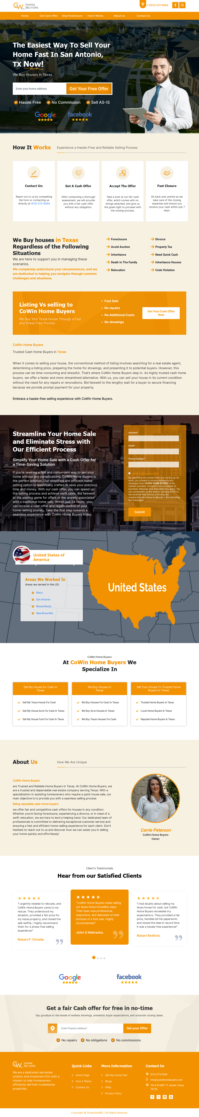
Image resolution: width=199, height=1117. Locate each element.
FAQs (108, 1087)
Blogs (108, 1081)
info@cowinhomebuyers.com (166, 1079)
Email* (155, 449)
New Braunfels (44, 613)
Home (24, 15)
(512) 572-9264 (40, 203)
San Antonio (43, 599)
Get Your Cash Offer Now (161, 313)
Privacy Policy (113, 1093)
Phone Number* (155, 462)
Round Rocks (43, 606)
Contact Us (143, 15)
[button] (93, 957)
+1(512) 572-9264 (157, 5)
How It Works (84, 1081)
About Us (119, 15)
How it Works (95, 15)
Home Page (82, 1075)
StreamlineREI (95, 1112)
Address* (155, 436)
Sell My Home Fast (116, 1075)
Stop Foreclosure (72, 15)
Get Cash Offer (49, 15)
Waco (39, 592)
